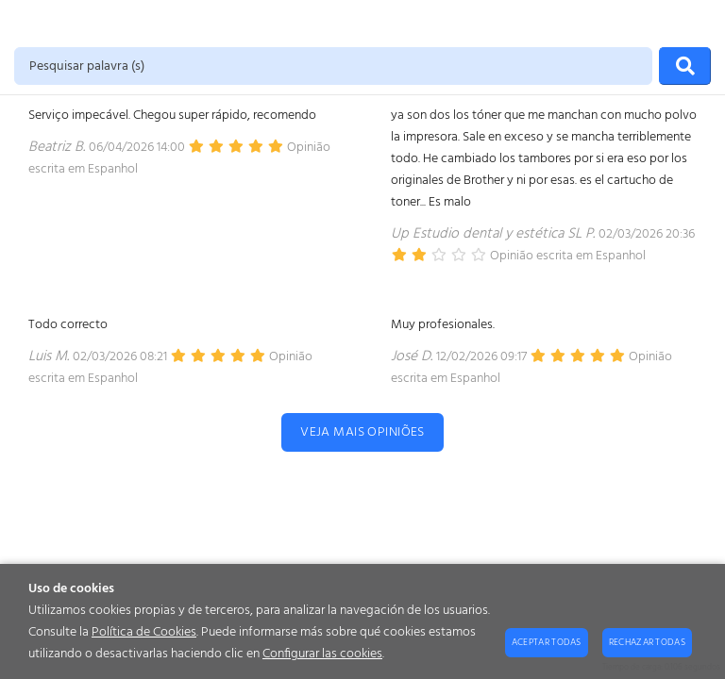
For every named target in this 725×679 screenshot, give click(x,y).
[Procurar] (685, 66)
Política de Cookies (144, 632)
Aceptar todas (547, 642)
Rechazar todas (647, 642)
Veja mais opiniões (362, 432)
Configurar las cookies (322, 654)
